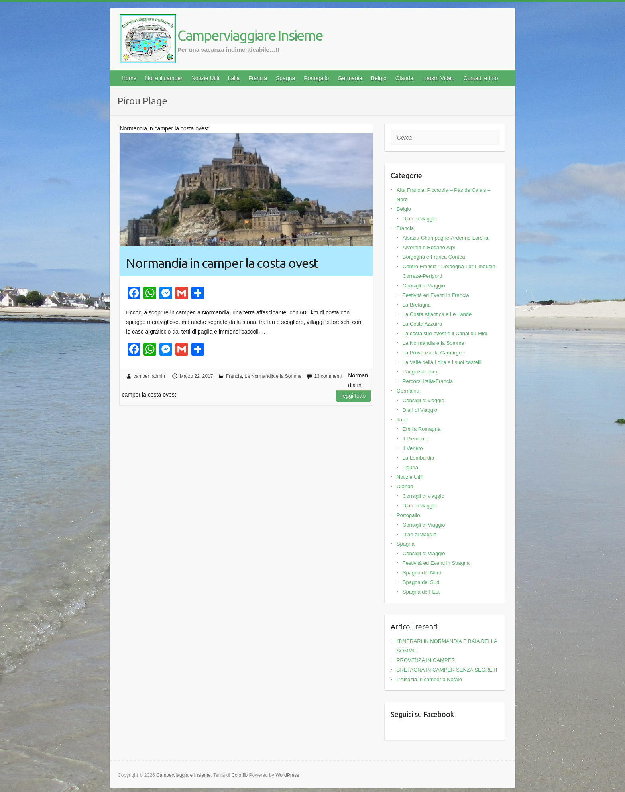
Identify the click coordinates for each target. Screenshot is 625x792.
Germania (350, 78)
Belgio (379, 78)
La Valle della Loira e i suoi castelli (442, 362)
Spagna (285, 78)
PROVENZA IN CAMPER (426, 660)
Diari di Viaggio (420, 410)
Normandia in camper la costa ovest (222, 263)
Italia (234, 78)
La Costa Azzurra (422, 324)
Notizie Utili (205, 78)
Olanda (404, 78)
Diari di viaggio (419, 219)
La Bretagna (417, 305)
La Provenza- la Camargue (433, 353)
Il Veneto (413, 448)
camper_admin (149, 376)
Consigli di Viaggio (424, 286)
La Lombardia (418, 458)
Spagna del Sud (421, 582)
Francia (257, 78)
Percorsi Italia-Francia (428, 381)
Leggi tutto (354, 396)
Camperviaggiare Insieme (249, 35)
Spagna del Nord (422, 573)
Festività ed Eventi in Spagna (436, 563)
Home (129, 78)
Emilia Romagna (421, 429)
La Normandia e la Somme (272, 376)
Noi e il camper (163, 78)
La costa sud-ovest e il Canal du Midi (445, 333)
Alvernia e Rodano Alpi (429, 247)
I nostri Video (438, 78)
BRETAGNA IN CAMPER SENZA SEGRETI (447, 670)
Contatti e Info (480, 78)
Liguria (410, 467)
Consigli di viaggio (423, 400)
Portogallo (316, 78)
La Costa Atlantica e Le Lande (437, 314)
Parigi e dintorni (420, 372)
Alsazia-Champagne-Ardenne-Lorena (445, 238)
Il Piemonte (415, 439)
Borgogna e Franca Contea (434, 257)
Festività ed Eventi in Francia (436, 295)
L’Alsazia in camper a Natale (429, 679)
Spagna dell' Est (421, 592)
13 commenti (328, 376)
